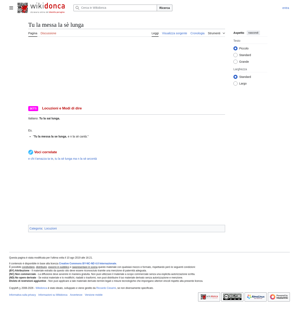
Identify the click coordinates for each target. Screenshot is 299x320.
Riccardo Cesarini (106, 288)
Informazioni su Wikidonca (52, 294)
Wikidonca (41, 288)
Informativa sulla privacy (22, 294)
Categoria (35, 228)
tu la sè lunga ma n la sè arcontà (76, 158)
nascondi (253, 32)
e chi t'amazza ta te (40, 158)
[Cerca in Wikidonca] (115, 8)
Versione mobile (94, 294)
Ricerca (164, 8)
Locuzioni (50, 228)
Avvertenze (76, 294)
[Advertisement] (126, 193)
